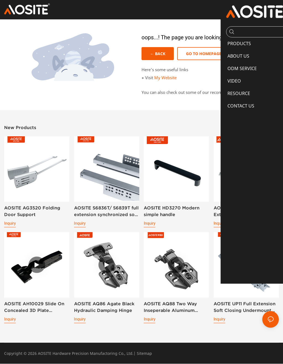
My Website (165, 78)
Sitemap (144, 353)
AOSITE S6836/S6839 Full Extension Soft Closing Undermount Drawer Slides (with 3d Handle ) (244, 212)
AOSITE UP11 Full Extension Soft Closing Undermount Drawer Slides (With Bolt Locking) (245, 307)
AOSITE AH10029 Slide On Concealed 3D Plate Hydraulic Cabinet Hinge (34, 307)
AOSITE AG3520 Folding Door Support (32, 211)
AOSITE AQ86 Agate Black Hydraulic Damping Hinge (104, 307)
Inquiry (10, 223)
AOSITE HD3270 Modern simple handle (172, 211)
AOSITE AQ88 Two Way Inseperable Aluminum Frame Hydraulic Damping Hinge (173, 307)
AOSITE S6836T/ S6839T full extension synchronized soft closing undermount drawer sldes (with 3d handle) (106, 212)
